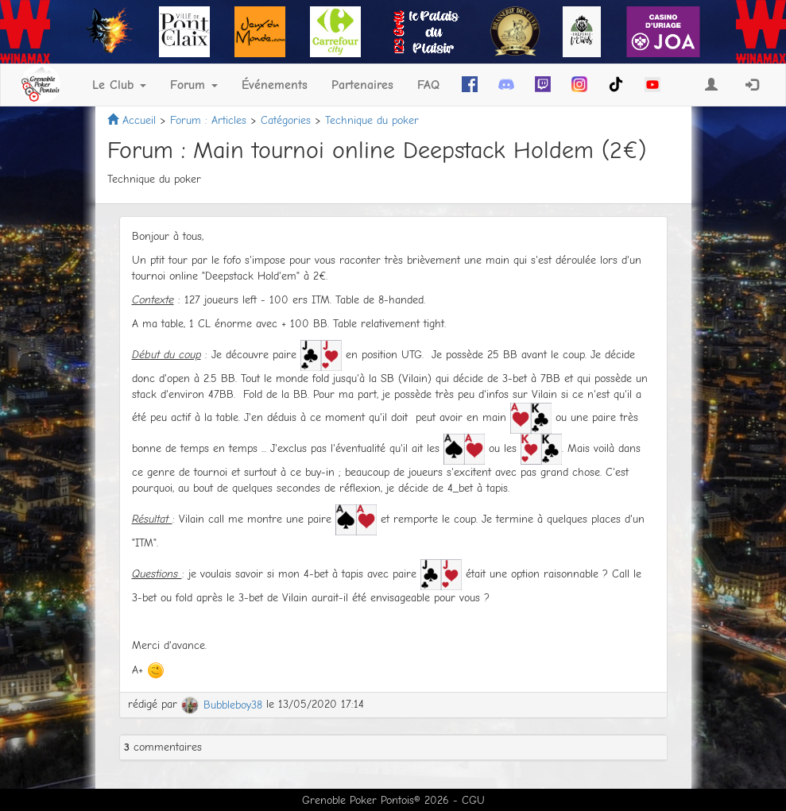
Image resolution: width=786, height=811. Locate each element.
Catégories (286, 120)
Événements (275, 85)
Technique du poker (372, 120)
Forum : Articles (208, 120)
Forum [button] (194, 85)
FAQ (428, 85)
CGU (473, 800)
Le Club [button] (119, 85)
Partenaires (362, 85)
